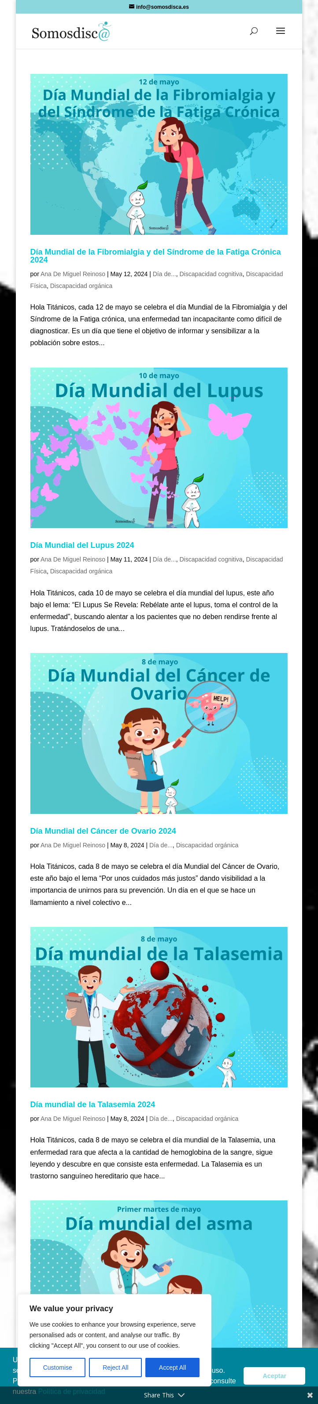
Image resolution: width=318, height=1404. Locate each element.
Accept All (172, 1367)
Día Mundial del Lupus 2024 (82, 545)
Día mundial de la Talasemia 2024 (92, 1104)
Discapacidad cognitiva (210, 273)
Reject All (115, 1367)
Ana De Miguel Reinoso (73, 273)
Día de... (164, 273)
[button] (281, 36)
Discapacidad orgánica (81, 285)
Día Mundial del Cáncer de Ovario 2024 (103, 831)
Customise (57, 1367)
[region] (114, 1340)
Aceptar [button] (274, 1375)
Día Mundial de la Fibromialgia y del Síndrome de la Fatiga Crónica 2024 (155, 256)
